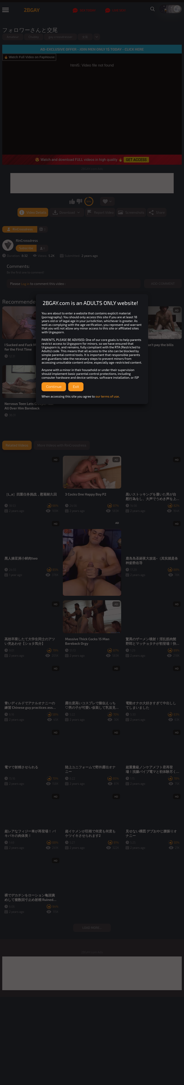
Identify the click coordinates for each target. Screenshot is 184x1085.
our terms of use (107, 396)
